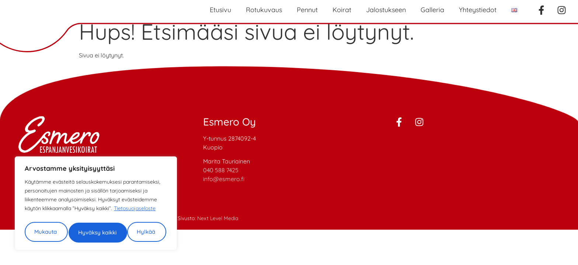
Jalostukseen (386, 10)
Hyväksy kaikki (94, 231)
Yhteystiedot (478, 10)
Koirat (341, 10)
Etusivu (220, 10)
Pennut (307, 10)
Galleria (432, 10)
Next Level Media (217, 218)
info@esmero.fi (223, 179)
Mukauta (59, 209)
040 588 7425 (220, 170)
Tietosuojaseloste (135, 188)
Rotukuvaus (264, 10)
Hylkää (130, 209)
